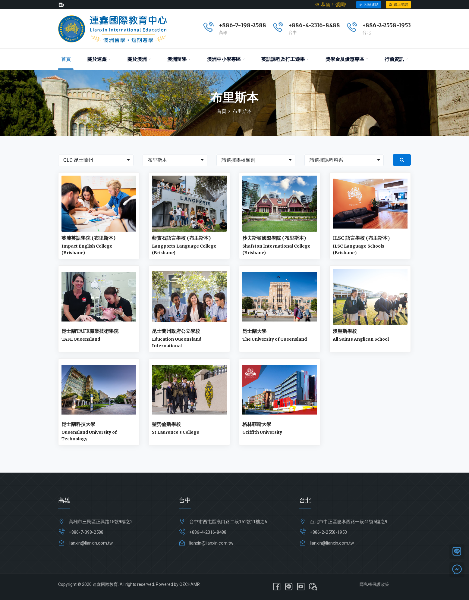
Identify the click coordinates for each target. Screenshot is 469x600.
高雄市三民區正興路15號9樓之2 (101, 521)
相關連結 (369, 4)
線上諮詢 (398, 4)
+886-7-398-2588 (242, 25)
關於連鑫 (99, 59)
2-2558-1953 (395, 25)
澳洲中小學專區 (226, 59)
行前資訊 (396, 59)
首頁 (66, 59)
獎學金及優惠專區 (347, 59)
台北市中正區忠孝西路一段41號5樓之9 (348, 521)
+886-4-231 (303, 25)
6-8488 (329, 25)
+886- (370, 25)
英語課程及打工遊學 (285, 59)
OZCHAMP (189, 584)
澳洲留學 (178, 59)
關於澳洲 (139, 59)
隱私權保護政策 (374, 584)
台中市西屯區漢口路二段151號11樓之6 (228, 521)
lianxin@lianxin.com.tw (91, 543)
